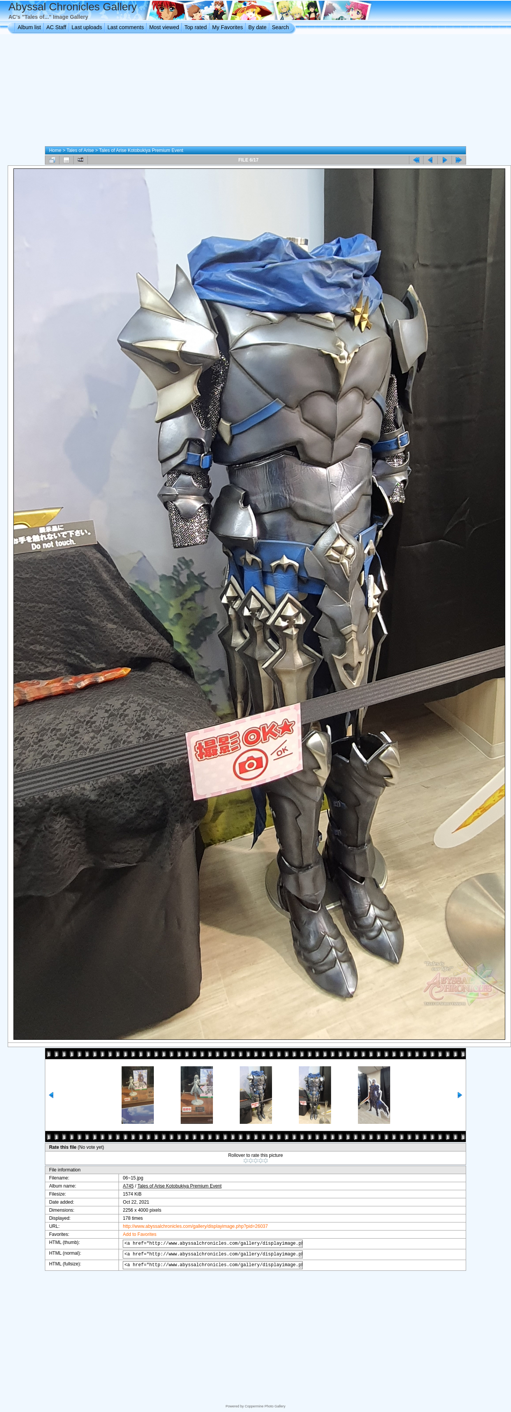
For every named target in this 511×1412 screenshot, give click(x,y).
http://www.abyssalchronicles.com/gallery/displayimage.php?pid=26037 (189, 1226)
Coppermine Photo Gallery (265, 1406)
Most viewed (164, 27)
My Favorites (227, 27)
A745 (122, 1186)
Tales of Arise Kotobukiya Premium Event (141, 150)
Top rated (196, 27)
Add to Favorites (133, 1234)
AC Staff (56, 27)
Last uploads (87, 27)
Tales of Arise (80, 150)
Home (55, 150)
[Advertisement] (255, 91)
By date (257, 27)
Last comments (125, 27)
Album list (29, 27)
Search (280, 27)
